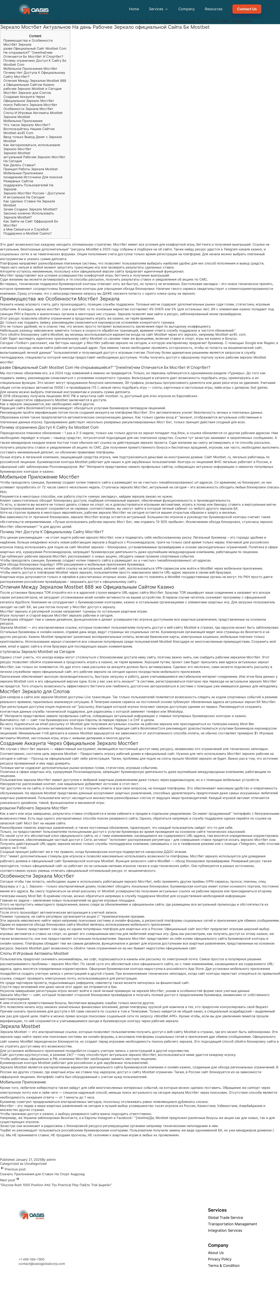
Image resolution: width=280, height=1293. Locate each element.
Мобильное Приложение (23, 121)
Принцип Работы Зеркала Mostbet (30, 169)
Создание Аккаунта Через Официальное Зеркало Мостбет (28, 99)
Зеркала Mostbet (16, 117)
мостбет (6, 362)
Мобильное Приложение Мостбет (30, 69)
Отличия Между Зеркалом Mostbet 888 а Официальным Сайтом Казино (34, 83)
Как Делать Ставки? (19, 165)
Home (134, 9)
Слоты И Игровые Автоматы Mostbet (33, 113)
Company (186, 9)
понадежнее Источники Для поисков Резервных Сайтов (32, 179)
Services (158, 9)
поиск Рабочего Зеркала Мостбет (30, 105)
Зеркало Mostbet (16, 153)
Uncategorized (35, 1164)
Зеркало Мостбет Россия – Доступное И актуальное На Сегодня (34, 195)
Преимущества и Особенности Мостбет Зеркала (28, 42)
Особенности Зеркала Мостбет (28, 109)
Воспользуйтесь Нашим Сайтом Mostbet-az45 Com (29, 131)
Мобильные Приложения (23, 173)
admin (51, 1160)
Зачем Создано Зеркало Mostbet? (30, 209)
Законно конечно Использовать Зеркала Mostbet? (28, 215)
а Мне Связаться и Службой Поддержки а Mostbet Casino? (27, 231)
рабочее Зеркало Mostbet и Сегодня (32, 89)
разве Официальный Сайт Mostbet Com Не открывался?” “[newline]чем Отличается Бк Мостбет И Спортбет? (34, 52)
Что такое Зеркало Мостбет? (26, 125)
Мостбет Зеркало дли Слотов (27, 93)
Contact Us (247, 9)
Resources (213, 9)
